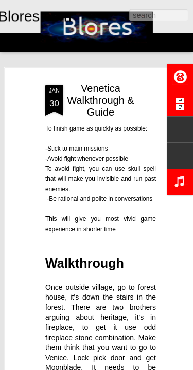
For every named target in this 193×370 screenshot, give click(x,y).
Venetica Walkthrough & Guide (100, 100)
